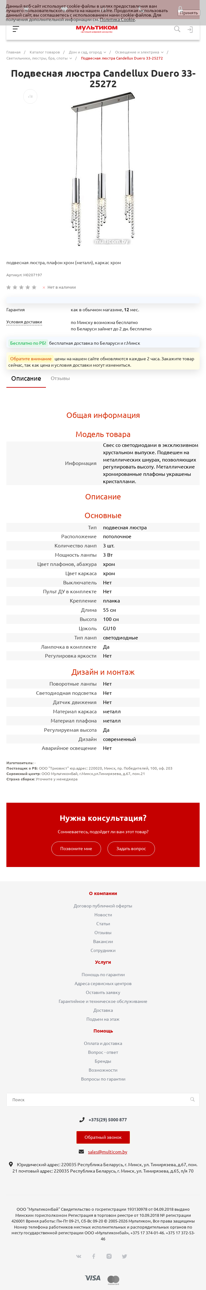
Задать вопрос (131, 848)
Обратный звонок (103, 1137)
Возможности (103, 1070)
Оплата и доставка (103, 1043)
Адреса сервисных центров (103, 983)
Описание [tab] (26, 378)
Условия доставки (24, 322)
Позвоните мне (76, 848)
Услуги (103, 962)
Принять (189, 12)
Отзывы (103, 932)
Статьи (103, 923)
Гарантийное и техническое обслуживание (103, 1001)
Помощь (103, 1030)
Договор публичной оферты (103, 905)
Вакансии (103, 941)
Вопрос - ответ (103, 1052)
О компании (103, 893)
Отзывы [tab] (60, 378)
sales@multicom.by (107, 1151)
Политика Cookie (117, 19)
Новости (103, 914)
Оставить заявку (103, 992)
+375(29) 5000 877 (108, 1119)
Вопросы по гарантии (103, 1079)
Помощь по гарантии (103, 974)
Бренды (103, 1061)
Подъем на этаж (103, 1019)
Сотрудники (103, 950)
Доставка (103, 1010)
